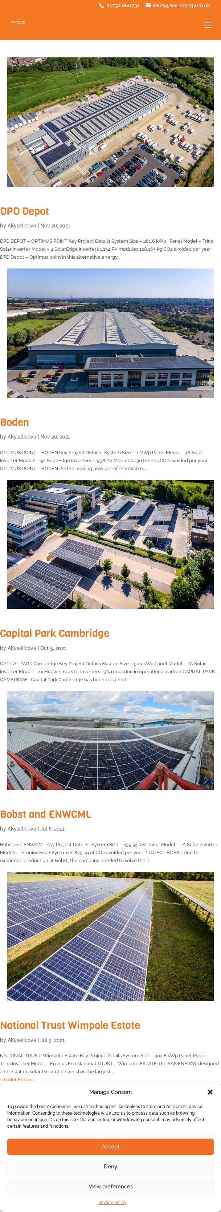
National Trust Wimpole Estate (70, 1025)
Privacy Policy (112, 1202)
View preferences (111, 1186)
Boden (14, 422)
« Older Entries (16, 1079)
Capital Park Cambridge (54, 633)
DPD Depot (24, 211)
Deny (110, 1166)
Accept (110, 1146)
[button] (210, 1092)
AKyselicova (22, 226)
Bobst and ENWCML (45, 814)
